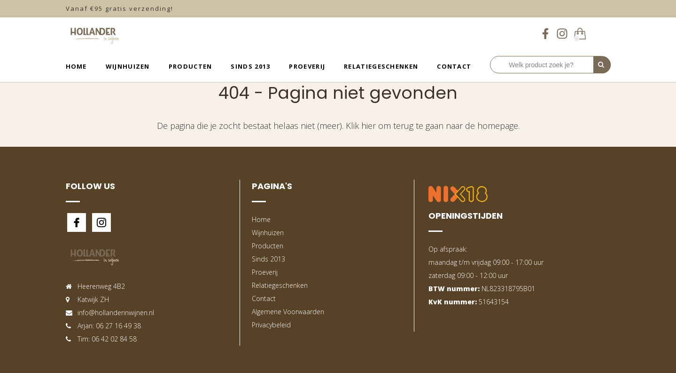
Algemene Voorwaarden (288, 311)
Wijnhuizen (128, 66)
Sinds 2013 (250, 66)
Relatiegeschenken (381, 66)
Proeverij (307, 66)
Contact (454, 66)
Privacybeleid (271, 324)
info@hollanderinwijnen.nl (116, 312)
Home (76, 66)
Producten (190, 66)
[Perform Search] (601, 64)
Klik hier (361, 125)
